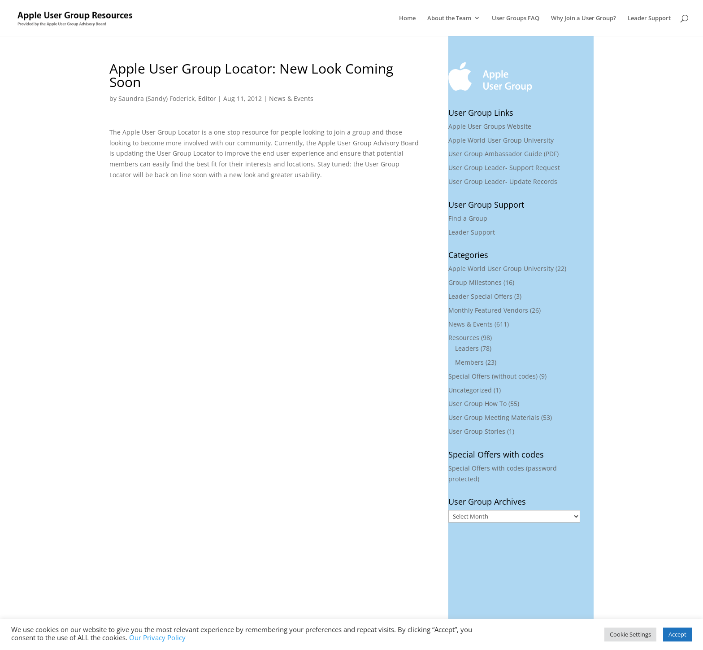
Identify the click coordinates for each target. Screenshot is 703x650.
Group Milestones (475, 282)
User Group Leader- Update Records (502, 181)
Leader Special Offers (480, 296)
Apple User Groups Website (489, 126)
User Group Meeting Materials (493, 417)
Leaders (467, 348)
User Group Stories (476, 431)
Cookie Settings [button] (630, 634)
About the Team (449, 18)
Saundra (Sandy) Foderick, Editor (167, 98)
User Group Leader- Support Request (504, 167)
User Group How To (477, 403)
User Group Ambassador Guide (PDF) (503, 153)
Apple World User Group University (501, 140)
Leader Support (649, 18)
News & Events (291, 98)
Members (469, 362)
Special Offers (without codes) (493, 376)
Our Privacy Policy (157, 637)
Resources (463, 337)
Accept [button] (677, 634)
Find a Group (467, 218)
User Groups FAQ (515, 18)
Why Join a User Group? (583, 18)
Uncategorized (470, 390)
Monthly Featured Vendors (488, 310)
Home (407, 18)
